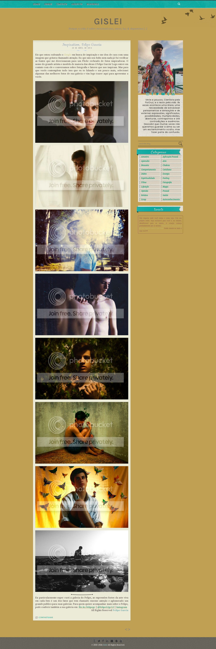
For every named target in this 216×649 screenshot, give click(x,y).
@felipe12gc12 (106, 607)
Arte (164, 161)
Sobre (48, 4)
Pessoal (166, 191)
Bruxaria (145, 165)
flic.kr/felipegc (87, 607)
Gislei (108, 21)
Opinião (144, 191)
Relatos (144, 195)
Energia (166, 174)
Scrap (143, 199)
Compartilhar (46, 617)
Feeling (166, 178)
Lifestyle (145, 187)
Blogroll (93, 4)
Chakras (166, 165)
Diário (144, 174)
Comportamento (148, 169)
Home (36, 4)
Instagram (121, 607)
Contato (61, 4)
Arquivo (76, 4)
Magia (165, 187)
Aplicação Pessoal (170, 157)
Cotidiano (167, 169)
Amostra (145, 157)
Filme (143, 182)
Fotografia (167, 182)
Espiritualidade (148, 178)
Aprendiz (145, 161)
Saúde (165, 195)
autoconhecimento (171, 199)
